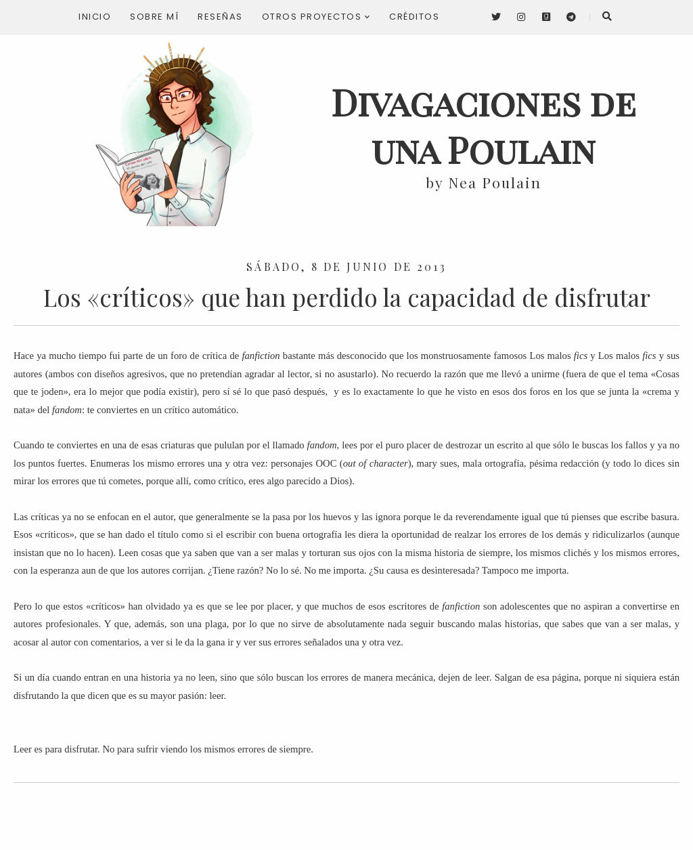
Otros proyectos (316, 16)
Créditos (414, 16)
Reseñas (220, 16)
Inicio (95, 16)
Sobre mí (154, 16)
